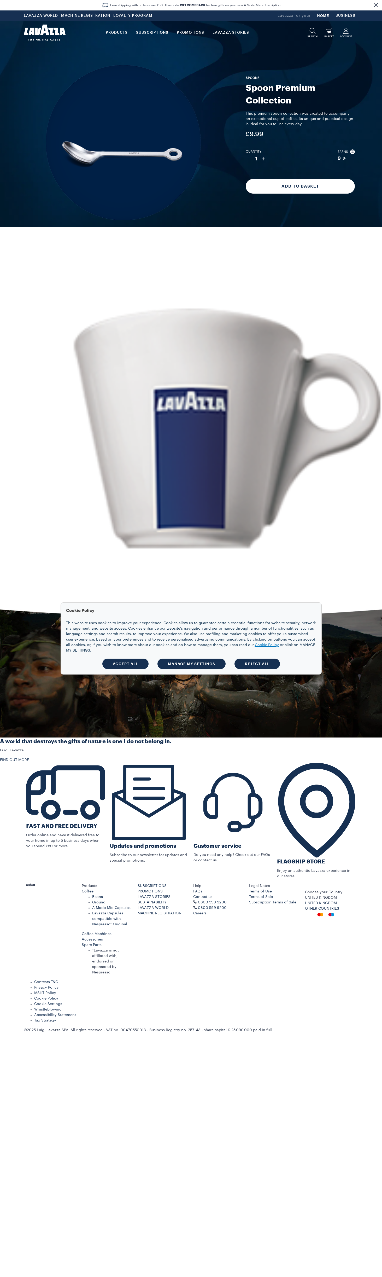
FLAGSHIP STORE (301, 861)
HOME (323, 16)
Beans (97, 897)
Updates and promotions (143, 846)
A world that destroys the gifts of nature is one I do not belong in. (85, 741)
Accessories (92, 939)
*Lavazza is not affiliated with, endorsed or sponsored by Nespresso (105, 961)
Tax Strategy (45, 1020)
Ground (98, 902)
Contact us (202, 897)
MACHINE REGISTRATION (85, 16)
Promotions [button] (190, 32)
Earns (346, 151)
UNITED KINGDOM (321, 903)
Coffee (87, 891)
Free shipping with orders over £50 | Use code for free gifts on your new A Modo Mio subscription (195, 5)
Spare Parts (92, 945)
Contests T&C (46, 982)
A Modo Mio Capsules (111, 908)
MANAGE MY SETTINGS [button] (191, 664)
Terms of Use (260, 891)
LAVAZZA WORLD (41, 16)
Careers (200, 913)
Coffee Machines (96, 934)
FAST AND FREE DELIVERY (61, 826)
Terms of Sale (261, 897)
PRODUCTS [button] (117, 32)
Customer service (217, 846)
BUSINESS (345, 16)
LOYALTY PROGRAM (132, 16)
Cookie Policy (46, 998)
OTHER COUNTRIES (322, 908)
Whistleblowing (48, 1009)
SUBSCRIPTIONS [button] (152, 32)
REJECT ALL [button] (257, 664)
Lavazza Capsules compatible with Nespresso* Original (109, 919)
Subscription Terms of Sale (272, 902)
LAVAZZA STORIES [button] (231, 32)
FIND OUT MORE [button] (14, 760)
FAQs (197, 891)
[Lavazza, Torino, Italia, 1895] (45, 32)
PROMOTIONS (150, 891)
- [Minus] (249, 159)
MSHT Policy (45, 993)
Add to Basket (300, 186)
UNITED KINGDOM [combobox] (321, 897)
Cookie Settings (48, 1004)
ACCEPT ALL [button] (125, 664)
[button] (376, 5)
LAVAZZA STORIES (154, 897)
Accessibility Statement (55, 1015)
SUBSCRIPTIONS (152, 886)
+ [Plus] (263, 159)
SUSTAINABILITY (152, 902)
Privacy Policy (46, 987)
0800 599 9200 (212, 908)
